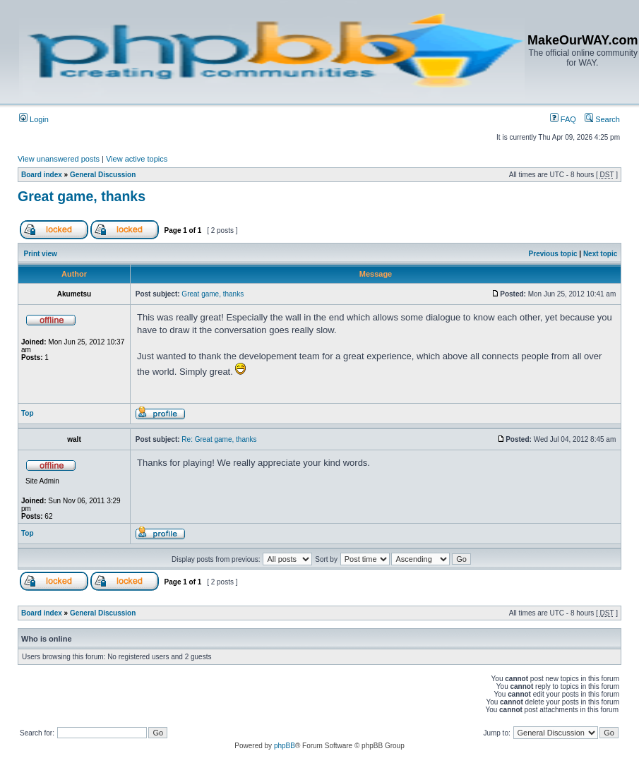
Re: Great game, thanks (218, 439)
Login (34, 119)
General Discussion (103, 175)
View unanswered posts (59, 159)
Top (27, 413)
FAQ (563, 119)
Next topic (600, 254)
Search (602, 119)
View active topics (136, 159)
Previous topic (553, 254)
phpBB (284, 746)
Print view (40, 254)
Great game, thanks (81, 196)
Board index (41, 175)
